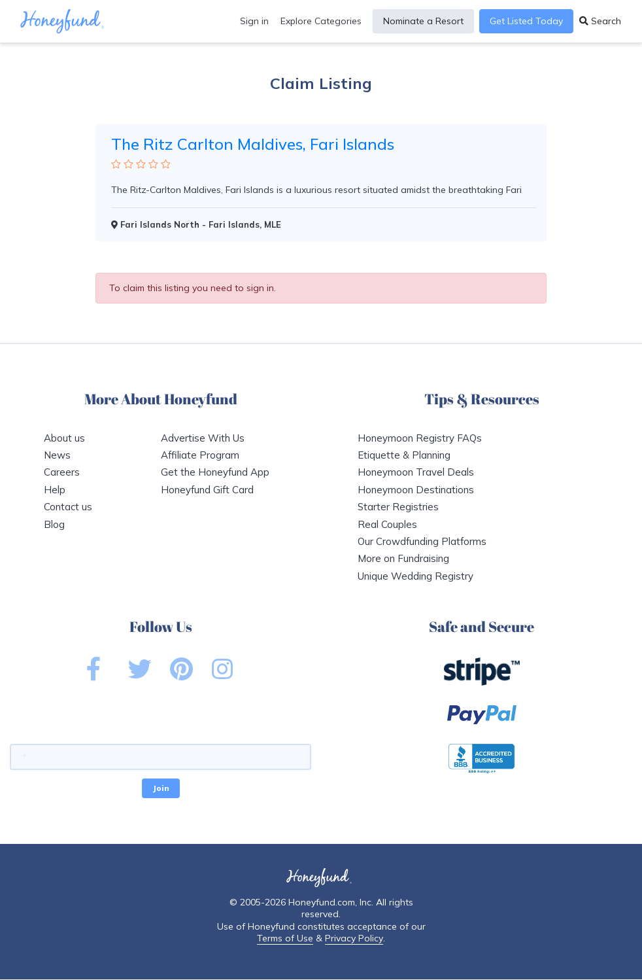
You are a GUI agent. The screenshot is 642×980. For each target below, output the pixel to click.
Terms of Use (285, 938)
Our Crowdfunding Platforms (422, 541)
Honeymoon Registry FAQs (420, 438)
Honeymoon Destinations (416, 489)
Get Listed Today (526, 21)
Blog (54, 524)
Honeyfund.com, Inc (329, 902)
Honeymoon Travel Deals (416, 472)
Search (600, 21)
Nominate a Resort (423, 21)
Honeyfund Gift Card (207, 489)
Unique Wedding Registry (415, 576)
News (57, 455)
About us (64, 438)
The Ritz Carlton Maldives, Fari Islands (252, 144)
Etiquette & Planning (404, 455)
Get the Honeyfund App (215, 472)
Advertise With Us (203, 438)
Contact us (68, 506)
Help (54, 489)
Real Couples (387, 524)
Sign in (254, 21)
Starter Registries (398, 506)
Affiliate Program (200, 455)
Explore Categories (321, 21)
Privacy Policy (354, 938)
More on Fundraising (403, 558)
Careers (62, 472)
